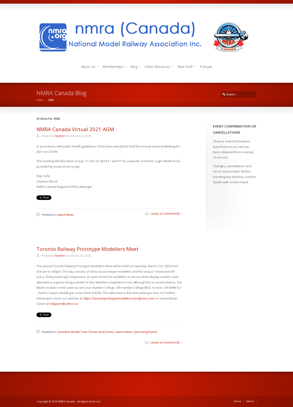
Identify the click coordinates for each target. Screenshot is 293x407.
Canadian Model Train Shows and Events (85, 332)
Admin (250, 401)
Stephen (59, 136)
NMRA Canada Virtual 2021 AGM (75, 129)
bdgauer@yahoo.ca (64, 304)
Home (39, 100)
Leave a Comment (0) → (167, 213)
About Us (88, 66)
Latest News (65, 215)
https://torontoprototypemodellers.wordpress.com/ (119, 298)
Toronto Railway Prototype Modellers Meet (87, 248)
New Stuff (185, 66)
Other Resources (157, 66)
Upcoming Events (146, 332)
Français (206, 66)
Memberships (112, 66)
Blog (134, 66)
